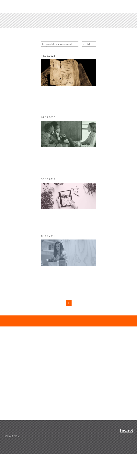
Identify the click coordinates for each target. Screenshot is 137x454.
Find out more (12, 436)
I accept (126, 430)
